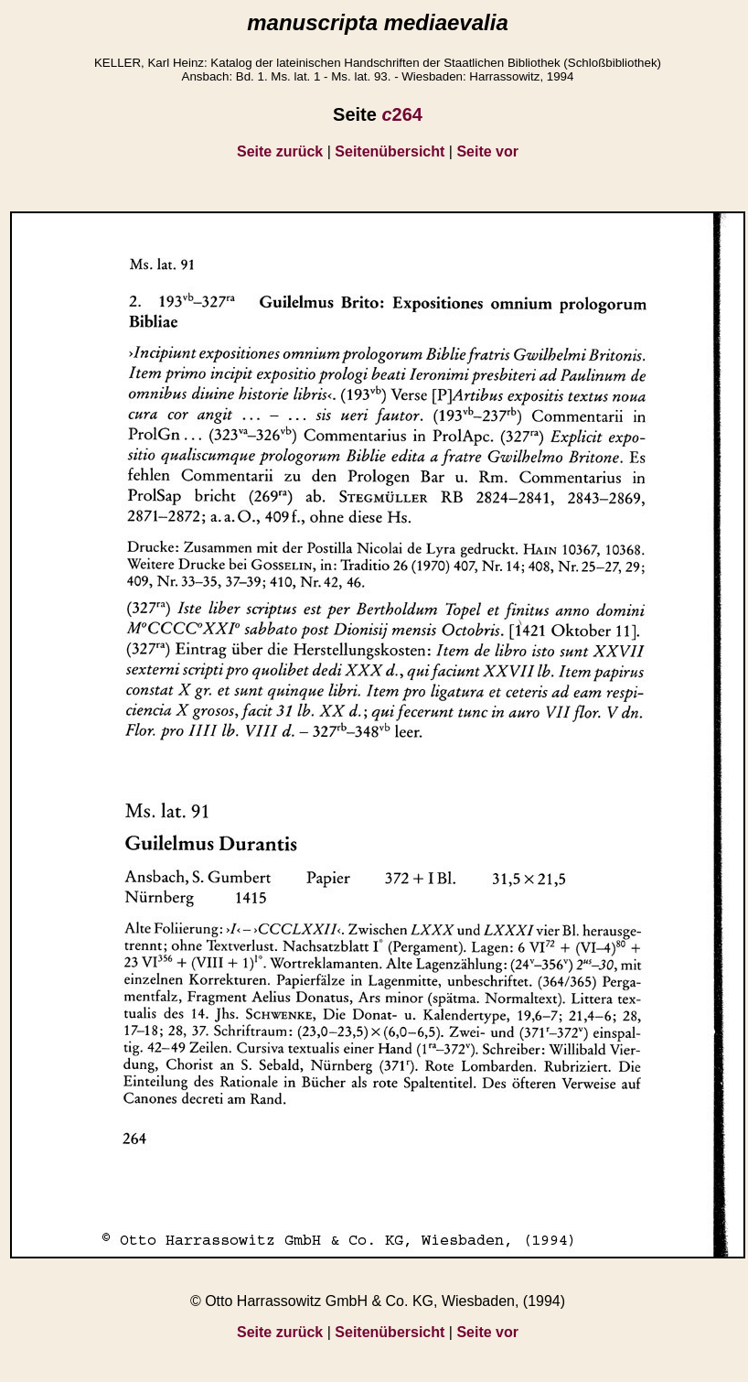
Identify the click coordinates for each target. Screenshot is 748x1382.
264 (401, 114)
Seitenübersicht (389, 151)
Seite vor (487, 151)
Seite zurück (280, 151)
